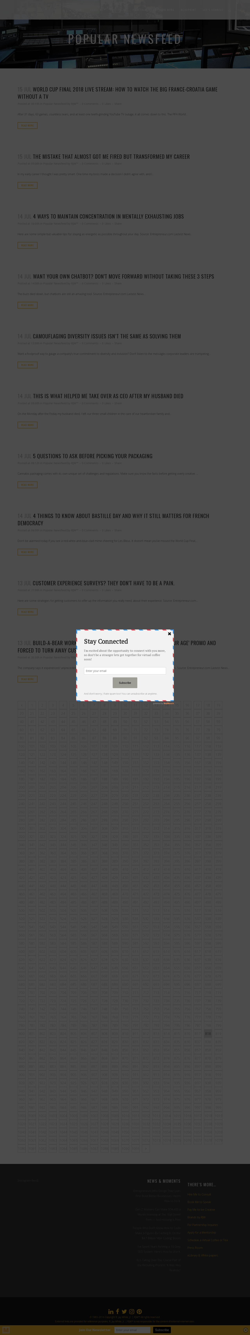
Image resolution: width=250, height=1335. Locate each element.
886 (84, 1066)
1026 (84, 1124)
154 (167, 762)
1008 (105, 1115)
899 (218, 1066)
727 (94, 1000)
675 (177, 976)
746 (84, 1009)
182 (42, 779)
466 (84, 894)
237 (198, 795)
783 (53, 1025)
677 (198, 976)
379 (218, 853)
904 (63, 1074)
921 (32, 1082)
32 (146, 713)
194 (167, 779)
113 (156, 746)
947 (94, 1091)
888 (104, 1066)
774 (167, 1017)
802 (42, 1033)
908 (104, 1074)
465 (73, 894)
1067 (94, 1140)
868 (104, 1058)
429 (115, 877)
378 (208, 853)
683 (53, 984)
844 (63, 1050)
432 (146, 877)
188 (104, 779)
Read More (27, 125)
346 (84, 844)
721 (32, 1000)
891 (135, 1066)
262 (42, 812)
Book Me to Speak (199, 1202)
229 (115, 795)
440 (22, 885)
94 (167, 738)
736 (187, 1000)
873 (156, 1058)
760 (22, 1017)
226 (84, 795)
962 (42, 1099)
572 (146, 935)
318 (208, 828)
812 (146, 1033)
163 (53, 770)
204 (63, 787)
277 (198, 812)
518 (208, 910)
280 (22, 820)
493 (156, 902)
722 (42, 1000)
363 (53, 853)
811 (135, 1033)
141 (32, 762)
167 (94, 770)
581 (32, 943)
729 (115, 1000)
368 (104, 853)
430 (125, 877)
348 (104, 844)
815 (177, 1033)
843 (53, 1050)
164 (63, 770)
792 (146, 1025)
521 (32, 918)
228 (104, 795)
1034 (167, 1124)
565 (73, 935)
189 (115, 779)
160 (22, 770)
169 (115, 770)
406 (84, 869)
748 (104, 1009)
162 (42, 770)
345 (73, 844)
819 (218, 1033)
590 (125, 943)
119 (218, 746)
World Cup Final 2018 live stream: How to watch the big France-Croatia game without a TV (118, 92)
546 (84, 926)
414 (167, 869)
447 (94, 885)
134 (167, 754)
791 (135, 1025)
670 (125, 976)
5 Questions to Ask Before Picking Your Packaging (93, 456)
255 (177, 803)
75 (177, 729)
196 (187, 779)
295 (177, 820)
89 (115, 738)
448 (104, 885)
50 (125, 721)
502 (42, 910)
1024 (63, 1124)
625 (73, 959)
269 (115, 812)
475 (177, 894)
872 (146, 1058)
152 (146, 762)
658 (208, 968)
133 (156, 754)
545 (73, 926)
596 (187, 943)
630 (125, 959)
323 (53, 836)
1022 (42, 1124)
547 (94, 926)
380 (22, 861)
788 (104, 1025)
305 (73, 828)
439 (218, 877)
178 (208, 770)
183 (53, 779)
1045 (74, 1132)
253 (156, 803)
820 (22, 1041)
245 (73, 803)
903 (53, 1074)
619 (218, 951)
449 (115, 885)
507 (94, 910)
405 (73, 869)
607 (94, 951)
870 (125, 1058)
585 (73, 943)
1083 (53, 1148)
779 (218, 1017)
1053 (156, 1132)
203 (53, 787)
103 (53, 746)
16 (187, 705)
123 (53, 754)
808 (104, 1033)
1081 (32, 1148)
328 (104, 836)
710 (125, 992)
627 (94, 959)
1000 (22, 1115)
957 (198, 1091)
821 (32, 1041)
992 (146, 1107)
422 (42, 877)
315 (177, 828)
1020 (22, 1124)
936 (187, 1082)
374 (167, 853)
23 (53, 713)
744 (63, 1009)
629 (115, 959)
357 (198, 844)
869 (115, 1058)
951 (135, 1091)
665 (73, 976)
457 (198, 885)
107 (94, 746)
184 (63, 779)
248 (104, 803)
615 (177, 951)
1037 (198, 1124)
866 (84, 1058)
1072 (146, 1140)
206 (84, 787)
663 (53, 976)
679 (218, 976)
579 (218, 935)
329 (115, 836)
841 (32, 1050)
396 (187, 861)
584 (63, 943)
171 (135, 770)
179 (218, 770)
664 (63, 976)
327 (94, 836)
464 (63, 894)
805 (73, 1033)
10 (125, 705)
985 (73, 1107)
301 (32, 828)
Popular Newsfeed (55, 104)
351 (135, 844)
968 (104, 1099)
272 (146, 812)
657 (198, 968)
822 (42, 1041)
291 (135, 820)
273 (156, 812)
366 (84, 853)
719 (218, 992)
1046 (84, 1132)
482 (42, 902)
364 (63, 853)
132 (146, 754)
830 (125, 1041)
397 (198, 861)
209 (115, 787)
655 (177, 968)
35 (177, 713)
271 (135, 812)
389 (115, 861)
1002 (42, 1115)
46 (84, 721)
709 (115, 992)
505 (73, 910)
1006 (84, 1115)
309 (115, 828)
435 (177, 877)
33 (156, 713)
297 (198, 820)
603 (53, 951)
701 (32, 992)
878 (208, 1058)
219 (218, 787)
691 (135, 984)
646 (84, 968)
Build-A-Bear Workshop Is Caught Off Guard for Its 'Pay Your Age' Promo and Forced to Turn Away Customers (117, 646)
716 (187, 992)
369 (115, 853)
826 (84, 1041)
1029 (115, 1124)
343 (53, 844)
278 (208, 812)
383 (53, 861)
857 (198, 1050)
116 (187, 746)
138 (208, 754)
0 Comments (90, 104)
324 (63, 836)
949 (115, 1091)
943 (53, 1091)
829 (115, 1041)
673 (156, 976)
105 (73, 746)
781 (32, 1025)
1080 (22, 1148)
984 (63, 1107)
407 (94, 869)
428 (104, 877)
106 (84, 746)
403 (53, 869)
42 (42, 721)
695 (177, 984)
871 (135, 1058)
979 (218, 1099)
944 (63, 1091)
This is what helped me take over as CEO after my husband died (108, 396)
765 (73, 1017)
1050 (125, 1132)
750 (125, 1009)
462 (42, 894)
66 (84, 729)
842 (42, 1050)
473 (156, 894)
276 (187, 812)
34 (167, 713)
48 (104, 721)
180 (22, 779)
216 (187, 787)
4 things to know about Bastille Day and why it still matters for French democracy (113, 519)
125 (73, 754)
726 (84, 1000)
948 (104, 1091)
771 (135, 1017)
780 (22, 1025)
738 (208, 1000)
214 (167, 787)
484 (63, 902)
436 (187, 877)
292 (146, 820)
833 (156, 1041)
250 (125, 803)
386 (84, 861)
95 (177, 738)
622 (42, 959)
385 (73, 861)
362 (42, 853)
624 (63, 959)
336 (187, 836)
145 (73, 762)
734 (167, 1000)
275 (177, 812)
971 (135, 1099)
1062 (42, 1140)
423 (53, 877)
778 (208, 1017)
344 (63, 844)
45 (73, 721)
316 (187, 828)
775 (177, 1017)
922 (42, 1082)
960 (22, 1099)
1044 (63, 1132)
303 (53, 828)
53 (156, 721)
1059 (218, 1132)
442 (42, 885)
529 (115, 918)
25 (73, 713)
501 (32, 910)
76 (187, 729)
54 (167, 721)
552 (146, 926)
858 (208, 1050)
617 (198, 951)
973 (156, 1099)
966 (84, 1099)
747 (94, 1009)
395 (177, 861)
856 (187, 1050)
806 (84, 1033)
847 (94, 1050)
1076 (187, 1140)
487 (94, 902)
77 (198, 729)
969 (115, 1099)
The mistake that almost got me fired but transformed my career (111, 156)
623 (53, 959)
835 (177, 1041)
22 (42, 713)
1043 (53, 1132)
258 (208, 803)
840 (22, 1050)
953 (156, 1091)
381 (32, 861)
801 (32, 1033)
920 (22, 1082)
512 (146, 910)
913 (156, 1074)
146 (84, 762)
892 (146, 1066)
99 (218, 738)
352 (146, 844)
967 (94, 1099)
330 (125, 836)
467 (94, 894)
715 (177, 992)
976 (187, 1099)
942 (42, 1091)
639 (218, 959)
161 (32, 770)
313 (156, 828)
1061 (32, 1140)
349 (115, 844)
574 (167, 935)
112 (146, 746)
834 (167, 1041)
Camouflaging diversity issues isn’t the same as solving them (107, 336)
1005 (74, 1115)
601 (32, 951)
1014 (167, 1115)
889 (115, 1066)
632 (146, 959)
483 (53, 902)
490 (125, 902)
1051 (136, 1132)
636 (187, 959)
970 (125, 1099)
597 (198, 943)
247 (94, 803)
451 (135, 885)
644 (63, 968)
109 (115, 746)
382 (42, 861)
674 (167, 976)
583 (53, 943)
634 (167, 959)
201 (32, 787)
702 (42, 992)
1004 (63, 1115)
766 (84, 1017)
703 (53, 992)
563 (53, 935)
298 (208, 820)
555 (177, 926)
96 (187, 738)
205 (73, 787)
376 (187, 853)
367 (94, 853)
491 (135, 902)
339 (218, 836)
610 (125, 951)
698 (208, 984)
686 (84, 984)
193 (156, 779)
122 (42, 754)
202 (42, 787)
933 (156, 1082)
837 (198, 1041)
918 (208, 1074)
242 (42, 803)
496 (187, 902)
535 (177, 918)
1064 (63, 1140)
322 (42, 836)
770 (125, 1017)
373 (156, 853)
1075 (177, 1140)
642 (42, 968)
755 (177, 1009)
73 (156, 729)
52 (146, 721)
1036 (187, 1124)
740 (22, 1009)
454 (167, 885)
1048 (105, 1132)
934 (167, 1082)
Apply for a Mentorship (202, 1232)
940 (22, 1091)
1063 (53, 1140)
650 (125, 968)
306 (84, 828)
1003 (53, 1115)
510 (125, 910)
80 (22, 738)
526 (84, 918)
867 (94, 1058)
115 (177, 746)
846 (84, 1050)
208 (104, 787)
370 (125, 853)
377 (198, 853)
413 (156, 869)
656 (187, 968)
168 (104, 770)
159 (218, 762)
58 (208, 721)
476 (187, 894)
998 (208, 1107)
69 (115, 729)
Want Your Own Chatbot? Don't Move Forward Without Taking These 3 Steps (123, 276)
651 (135, 968)
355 (177, 844)
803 (53, 1033)
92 (146, 738)
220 (22, 795)
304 (63, 828)
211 (135, 787)
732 (146, 1000)
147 (94, 762)
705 (73, 992)
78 (208, 729)
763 (53, 1017)
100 (22, 746)
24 (63, 713)
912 (146, 1074)
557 (198, 926)
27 (94, 713)
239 (218, 795)
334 (167, 836)
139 (218, 754)
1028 (105, 1124)
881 (32, 1066)
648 (104, 968)
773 (156, 1017)
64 (63, 729)
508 (104, 910)
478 (208, 894)
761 (32, 1017)
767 (94, 1017)
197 (198, 779)
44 (63, 721)
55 (177, 721)
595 (177, 943)
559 (218, 926)
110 (125, 746)
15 (177, 705)
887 (94, 1066)
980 (22, 1107)
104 (63, 746)
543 (53, 926)
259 (218, 803)
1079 (218, 1140)
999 (218, 1107)
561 (32, 935)
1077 (198, 1140)
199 (218, 779)
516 (187, 910)
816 (187, 1033)
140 (22, 762)
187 (94, 779)
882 (42, 1066)
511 (135, 910)
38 (208, 713)
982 (42, 1107)
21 (32, 713)
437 (198, 877)
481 (32, 902)
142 (42, 762)
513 (156, 910)
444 (63, 885)
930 (125, 1082)
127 (94, 754)
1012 (146, 1115)
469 (115, 894)
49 (115, 721)
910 (125, 1074)
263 (53, 812)
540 (22, 926)
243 (53, 803)
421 (32, 877)
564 (63, 935)
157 (198, 762)
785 (73, 1025)
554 (167, 926)
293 (156, 820)
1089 (115, 1148)
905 (73, 1074)
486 (84, 902)
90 (125, 738)
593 (156, 943)
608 (104, 951)
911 (135, 1074)
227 (94, 795)
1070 (125, 1140)
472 (146, 894)
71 (136, 729)
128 (104, 754)
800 (22, 1033)
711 (135, 992)
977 (198, 1099)
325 (73, 836)
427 (94, 877)
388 (104, 861)
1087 (94, 1148)
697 (198, 984)
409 (115, 869)
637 (198, 959)
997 (198, 1107)
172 (146, 770)
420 (22, 877)
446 (84, 885)
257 (198, 803)
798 (208, 1025)
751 (135, 1009)
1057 (198, 1132)
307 (94, 828)
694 (167, 984)
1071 (136, 1140)
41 (32, 721)
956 (187, 1091)
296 (187, 820)
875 (177, 1058)
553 (156, 926)
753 (156, 1009)
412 (146, 869)
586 (84, 943)
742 (42, 1009)
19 (218, 705)
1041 (32, 1132)
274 (167, 812)
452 (146, 885)
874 (167, 1058)
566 (84, 935)
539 (218, 918)
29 (115, 713)
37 (198, 713)
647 (94, 968)
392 (146, 861)
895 (177, 1066)
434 (167, 877)
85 (73, 738)
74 (167, 729)
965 (73, 1099)
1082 (42, 1148)
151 (135, 762)
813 (156, 1033)
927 (94, 1082)
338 (208, 836)
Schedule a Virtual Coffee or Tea (208, 1240)
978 (208, 1099)
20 (22, 713)
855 (177, 1050)
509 (115, 910)
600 (22, 951)
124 (63, 754)
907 (94, 1074)
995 (177, 1107)
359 (218, 844)
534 (167, 918)
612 (146, 951)
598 (208, 943)
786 (84, 1025)
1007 (94, 1115)
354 (167, 844)
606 (84, 951)
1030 (125, 1124)
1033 (156, 1124)
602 (42, 951)
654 (167, 968)
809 (115, 1033)
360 (22, 853)
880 (22, 1066)
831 (135, 1041)
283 (53, 820)
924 (63, 1082)
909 (115, 1074)
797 (198, 1025)
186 (84, 779)
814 (167, 1033)
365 (73, 853)
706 (84, 992)
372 (146, 853)
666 (84, 976)
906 (84, 1074)
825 (73, 1041)
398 (208, 861)
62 (42, 729)
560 (22, 935)
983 (53, 1107)
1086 (84, 1148)
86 (84, 738)
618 (208, 951)
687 (94, 984)
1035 (177, 1124)
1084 (63, 1148)
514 (167, 910)
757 (198, 1009)
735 (177, 1000)
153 (156, 762)
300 (22, 828)
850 (125, 1050)
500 (22, 910)
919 (218, 1074)
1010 (125, 1115)
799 (218, 1025)
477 (198, 894)
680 (22, 984)
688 (104, 984)
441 (32, 885)
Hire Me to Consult (199, 1194)
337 (198, 836)
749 (115, 1009)
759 (218, 1009)
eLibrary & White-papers (203, 1255)
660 (22, 976)
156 (187, 762)
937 (198, 1082)
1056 (187, 1132)
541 (32, 926)
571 (135, 935)
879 (218, 1058)
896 (187, 1066)
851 (135, 1050)
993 (156, 1107)
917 (198, 1074)
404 (63, 869)
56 (187, 721)
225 (73, 795)
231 (135, 795)
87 (94, 738)
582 (42, 943)
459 (218, 885)
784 (63, 1025)
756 (187, 1009)
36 (187, 713)
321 (32, 836)
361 (32, 853)
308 (104, 828)
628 (104, 959)
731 (135, 1000)
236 (187, 795)
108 (104, 746)
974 (167, 1099)
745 (73, 1009)
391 (135, 861)
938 (208, 1082)
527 (94, 918)
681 (32, 984)
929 (115, 1082)
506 (84, 910)
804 (63, 1033)
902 (42, 1074)
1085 (74, 1148)
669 (115, 976)
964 (63, 1099)
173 (156, 770)
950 (125, 1091)
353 (156, 844)
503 (53, 910)
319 (218, 828)
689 (115, 984)
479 (218, 894)
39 (218, 713)
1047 (94, 1132)
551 (135, 926)
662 (42, 976)
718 (208, 992)
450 (125, 885)
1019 (218, 1115)
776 (187, 1017)
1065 (74, 1140)
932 (146, 1082)
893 (156, 1066)
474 (167, 894)
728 (104, 1000)
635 (177, 959)
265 (73, 812)
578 (208, 935)
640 (22, 968)
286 (84, 820)
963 (53, 1099)
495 (177, 902)
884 (63, 1066)
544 (63, 926)
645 (73, 968)
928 (104, 1082)
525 (73, 918)
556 (187, 926)
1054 (167, 1132)
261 (32, 812)
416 (187, 869)
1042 (42, 1132)
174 (167, 770)
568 (104, 935)
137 (198, 754)
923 (53, 1082)
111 (135, 746)
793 (156, 1025)
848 (104, 1050)
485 (73, 902)
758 (208, 1009)
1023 (53, 1124)
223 (53, 795)
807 (94, 1033)
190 (125, 779)
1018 (208, 1115)
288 (104, 820)
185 (73, 779)
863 (53, 1058)
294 (167, 820)
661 (32, 976)
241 (32, 803)
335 (177, 836)
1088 (105, 1148)
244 (63, 803)
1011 (136, 1115)
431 (135, 877)
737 (198, 1000)
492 (146, 902)
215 (177, 787)
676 (187, 976)
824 (63, 1041)
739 (218, 1000)
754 (167, 1009)
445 (73, 885)
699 (218, 984)
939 (218, 1082)
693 (156, 984)
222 (42, 795)
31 (136, 713)
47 (94, 721)
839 (218, 1041)
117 (198, 746)
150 (125, 762)
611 (135, 951)
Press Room (195, 1248)
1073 (156, 1140)
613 (156, 951)
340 (22, 844)
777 (198, 1017)
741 (32, 1009)
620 (22, 959)
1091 (136, 1148)
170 (125, 770)
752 (146, 1009)
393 (156, 861)
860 (22, 1058)
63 (53, 729)
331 (135, 836)
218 (208, 787)
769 (115, 1017)
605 (73, 951)
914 (167, 1074)
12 (146, 705)
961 (32, 1099)
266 (84, 812)
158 (208, 762)
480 (22, 902)
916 (187, 1074)
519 (218, 910)
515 (177, 910)
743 (53, 1009)
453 (156, 885)
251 (135, 803)
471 (135, 894)
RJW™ (74, 104)
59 (218, 721)
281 (32, 820)
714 (167, 992)
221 (32, 795)
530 (125, 918)
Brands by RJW (196, 1217)
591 (135, 943)
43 (53, 721)
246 (84, 803)
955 (177, 1091)
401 (32, 869)
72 (146, 729)
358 (208, 844)
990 (125, 1107)
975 (177, 1099)
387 (94, 861)
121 (32, 754)
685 (73, 984)
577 (198, 935)
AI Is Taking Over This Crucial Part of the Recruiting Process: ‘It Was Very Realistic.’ (159, 1265)
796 (187, 1025)
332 (146, 836)
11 (136, 705)
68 (104, 729)
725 (73, 1000)
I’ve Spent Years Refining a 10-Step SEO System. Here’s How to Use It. (159, 1249)
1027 (94, 1124)
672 (146, 976)
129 (115, 754)
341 (32, 844)
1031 (136, 1124)
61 (32, 729)
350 (125, 844)
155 (177, 762)
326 (84, 836)
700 (22, 992)
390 (125, 861)
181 (32, 779)
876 (187, 1058)
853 (156, 1050)
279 (218, 812)
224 (63, 795)
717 (198, 992)
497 (198, 902)
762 (42, 1017)
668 (104, 976)
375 (177, 853)
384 (63, 861)
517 (198, 910)
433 (156, 877)
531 (135, 918)
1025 (74, 1124)
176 (187, 770)
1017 (198, 1115)
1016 (187, 1115)
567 (94, 935)
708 (104, 992)
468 (104, 894)
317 (198, 828)
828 (104, 1041)
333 (156, 836)
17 (198, 705)
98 (208, 738)
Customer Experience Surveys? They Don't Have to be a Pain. (104, 583)
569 (115, 935)
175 (177, 770)
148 (104, 762)
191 (135, 779)
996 (187, 1107)
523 (53, 918)
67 (94, 729)
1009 (115, 1115)
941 (32, 1091)
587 (94, 943)
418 (208, 869)
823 (53, 1041)
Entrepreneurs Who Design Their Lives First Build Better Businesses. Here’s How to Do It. (157, 1196)
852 (146, 1050)
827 (94, 1041)
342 (42, 844)
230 (125, 795)
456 (187, 885)
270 (125, 812)
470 (125, 894)
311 (135, 828)
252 (146, 803)
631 (135, 959)
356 (187, 844)
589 (115, 943)
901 (32, 1074)
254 (167, 803)
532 (146, 918)
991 (135, 1107)
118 (208, 746)
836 (187, 1041)
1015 (177, 1115)
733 (156, 1000)
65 (73, 729)
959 (218, 1091)
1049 (115, 1132)
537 (198, 918)
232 (146, 795)
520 (22, 918)
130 (125, 754)
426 (84, 877)
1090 (125, 1148)
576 (187, 935)
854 (167, 1050)
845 (73, 1050)
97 (198, 738)
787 (94, 1025)
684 (63, 984)
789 (115, 1025)
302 (42, 828)
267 (94, 812)
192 (146, 779)
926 (84, 1082)
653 (156, 968)
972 (146, 1099)
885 (73, 1066)
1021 (32, 1124)
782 (42, 1025)
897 (198, 1066)
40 (22, 721)
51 (136, 721)
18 (208, 705)
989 (115, 1107)
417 (198, 869)
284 (63, 820)
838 (208, 1041)
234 (167, 795)
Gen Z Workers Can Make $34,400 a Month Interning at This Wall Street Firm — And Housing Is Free (158, 1214)
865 (73, 1058)
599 (218, 943)
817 (198, 1033)
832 (146, 1041)
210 (125, 787)
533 (156, 918)
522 (42, 918)
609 (115, 951)
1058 (208, 1132)
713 (156, 992)
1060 (22, 1140)
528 (104, 918)
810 (125, 1033)
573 (156, 935)
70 (125, 729)
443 (53, 885)
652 (146, 968)
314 (167, 828)
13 (156, 705)
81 (32, 738)
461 (32, 894)
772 (146, 1017)
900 (22, 1074)
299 (218, 820)
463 (53, 894)
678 (208, 976)
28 (104, 713)
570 (125, 935)
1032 (146, 1124)
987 (94, 1107)
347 (94, 844)
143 (53, 762)
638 (208, 959)
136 (187, 754)
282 (42, 820)
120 (22, 754)
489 (115, 902)
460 (22, 894)
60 (22, 729)
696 (187, 984)
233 (156, 795)
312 (146, 828)
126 (84, 754)
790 (125, 1025)
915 (177, 1074)
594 (167, 943)
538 (208, 918)
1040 (22, 1132)
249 (115, 803)
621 (32, 959)
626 (84, 959)
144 (63, 762)
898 (208, 1066)
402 (42, 869)
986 (84, 1107)
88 (104, 738)
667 (94, 976)
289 (115, 820)
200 (22, 787)
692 (146, 984)
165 (73, 770)
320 (22, 836)
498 (208, 902)
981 (32, 1107)
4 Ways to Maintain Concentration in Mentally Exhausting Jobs (108, 216)
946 (84, 1091)
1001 (32, 1115)
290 (125, 820)
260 (22, 812)
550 (125, 926)
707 (94, 992)
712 (146, 992)
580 (22, 943)
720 (22, 1000)
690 (125, 984)
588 (104, 943)
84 (63, 738)
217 (198, 787)
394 (167, 861)
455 (177, 885)
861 (32, 1058)
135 (177, 754)
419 (218, 869)
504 (63, 910)
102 (42, 746)
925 (73, 1082)
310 (125, 828)
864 (63, 1058)
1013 (156, 1115)
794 (167, 1025)
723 (53, 1000)
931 (135, 1082)
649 (115, 968)
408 (104, 869)
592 (146, 943)
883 (53, 1066)
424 (63, 877)
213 (156, 787)
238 (208, 795)
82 (42, 738)
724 (63, 1000)
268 (104, 812)
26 (84, 713)
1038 (208, 1124)
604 (63, 951)
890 (125, 1066)
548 (104, 926)
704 (63, 992)
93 (156, 738)
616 (187, 951)
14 (167, 705)
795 (177, 1025)
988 (104, 1107)
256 (187, 803)
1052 (146, 1132)
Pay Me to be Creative (201, 1209)
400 (22, 869)
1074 (167, 1140)
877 (198, 1058)
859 (218, 1050)
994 (167, 1107)
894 (167, 1066)
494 (167, 902)
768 (104, 1017)
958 (208, 1091)
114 (167, 746)
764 (63, 1017)
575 (177, 935)
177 (198, 770)
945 (73, 1091)
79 (218, 729)
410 (125, 869)
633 (156, 959)
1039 (218, 1124)
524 (63, 918)
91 (136, 738)
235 (177, 795)
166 (84, 770)
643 (53, 968)
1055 (177, 1132)
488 (104, 902)
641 (32, 968)
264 (63, 812)
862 (42, 1058)
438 (208, 877)
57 (198, 721)
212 (146, 787)
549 (115, 926)
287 (94, 820)
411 (135, 869)
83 (53, 738)
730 (125, 1000)
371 (135, 853)
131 (135, 754)
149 (115, 762)
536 (187, 918)
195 (177, 779)
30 (125, 713)
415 (177, 869)
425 (73, 877)
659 (218, 968)
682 (42, 984)
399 (218, 861)
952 (146, 1091)
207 (94, 787)
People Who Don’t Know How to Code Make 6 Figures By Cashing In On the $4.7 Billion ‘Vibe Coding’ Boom (157, 1233)
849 (115, 1050)
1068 (105, 1140)
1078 (208, 1140)
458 (208, 885)
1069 (115, 1140)
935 (177, 1082)
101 (32, 746)
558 (208, 926)
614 (167, 951)
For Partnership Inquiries (203, 1225)
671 (135, 976)
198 (208, 779)
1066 (84, 1140)
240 (22, 803)
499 (218, 902)
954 (167, 1091)
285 (73, 820)
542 (42, 926)
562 (42, 935)
